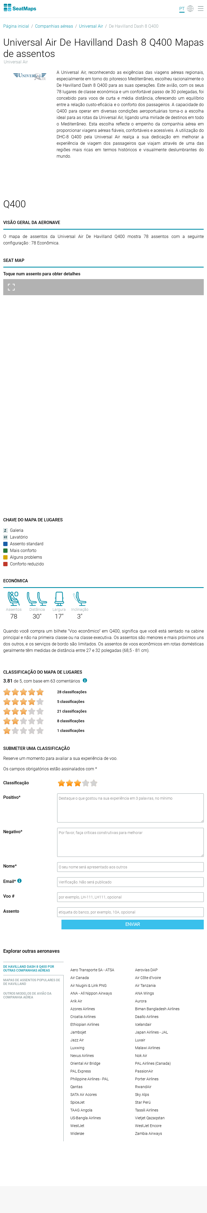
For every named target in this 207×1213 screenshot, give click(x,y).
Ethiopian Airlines (84, 1024)
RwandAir (143, 1087)
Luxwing (77, 1048)
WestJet (77, 1126)
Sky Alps (142, 1094)
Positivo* (11, 797)
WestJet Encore (148, 1126)
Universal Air (91, 26)
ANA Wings (144, 993)
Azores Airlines (82, 1009)
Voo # (9, 896)
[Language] (186, 9)
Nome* (10, 866)
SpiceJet (77, 1102)
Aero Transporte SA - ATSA (92, 970)
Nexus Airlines (82, 1055)
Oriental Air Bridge (85, 1063)
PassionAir (144, 1071)
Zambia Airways (148, 1133)
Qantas (76, 1087)
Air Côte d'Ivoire (148, 978)
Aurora (141, 1001)
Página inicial (16, 26)
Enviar (132, 924)
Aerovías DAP (146, 970)
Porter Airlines (146, 1079)
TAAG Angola (81, 1110)
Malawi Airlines (147, 1048)
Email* (12, 881)
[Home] (19, 7)
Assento (11, 911)
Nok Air (141, 1055)
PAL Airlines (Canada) (153, 1063)
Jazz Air (77, 1040)
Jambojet (78, 1032)
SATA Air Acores (83, 1094)
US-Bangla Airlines (85, 1118)
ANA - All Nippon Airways (91, 993)
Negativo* (12, 831)
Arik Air (76, 1001)
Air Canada (79, 978)
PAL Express (80, 1071)
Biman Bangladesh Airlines (157, 1009)
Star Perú (143, 1102)
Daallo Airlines (146, 1017)
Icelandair (143, 1024)
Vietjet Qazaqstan (150, 1118)
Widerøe (77, 1133)
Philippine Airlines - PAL (89, 1079)
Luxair (140, 1040)
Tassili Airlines (146, 1110)
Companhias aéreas (54, 26)
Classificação (16, 782)
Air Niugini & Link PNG (88, 985)
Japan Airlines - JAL (151, 1032)
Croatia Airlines (83, 1017)
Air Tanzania (145, 985)
